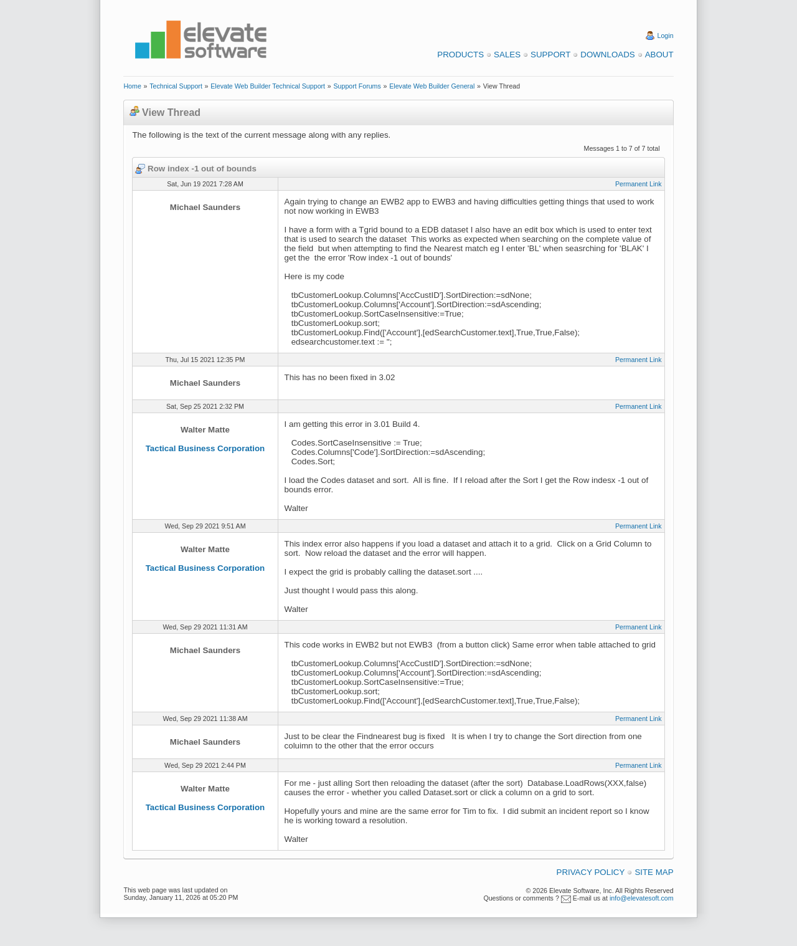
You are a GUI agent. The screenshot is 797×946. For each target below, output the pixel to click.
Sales (507, 54)
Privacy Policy (591, 872)
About (659, 54)
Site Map (653, 872)
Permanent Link (638, 184)
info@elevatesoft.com (642, 898)
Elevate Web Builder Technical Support (267, 86)
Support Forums (356, 86)
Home (132, 86)
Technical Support (175, 86)
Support (550, 54)
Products (460, 54)
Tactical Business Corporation (205, 448)
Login (666, 35)
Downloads (607, 54)
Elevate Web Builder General (431, 86)
